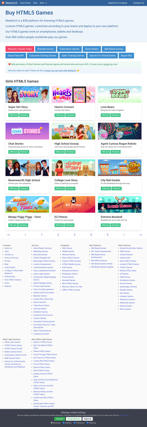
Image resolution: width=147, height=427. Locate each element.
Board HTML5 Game (41, 367)
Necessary (56, 423)
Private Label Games (41, 286)
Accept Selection (74, 419)
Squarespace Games (128, 287)
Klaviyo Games (126, 306)
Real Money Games (99, 260)
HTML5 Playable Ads (41, 258)
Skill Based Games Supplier (102, 267)
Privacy (8, 261)
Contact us (9, 254)
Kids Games (67, 267)
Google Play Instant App (43, 299)
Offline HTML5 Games (71, 290)
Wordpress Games (127, 280)
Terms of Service (11, 258)
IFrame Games (126, 283)
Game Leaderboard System (44, 271)
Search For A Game (118, 3)
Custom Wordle (39, 318)
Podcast (8, 286)
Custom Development (42, 264)
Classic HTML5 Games (71, 261)
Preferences (79, 423)
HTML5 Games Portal (13, 348)
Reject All (87, 419)
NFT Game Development (101, 251)
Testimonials (10, 276)
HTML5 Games (126, 267)
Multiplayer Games (70, 274)
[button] (8, 234)
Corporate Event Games (43, 315)
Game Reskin (92, 49)
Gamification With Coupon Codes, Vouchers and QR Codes (44, 406)
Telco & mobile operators (43, 289)
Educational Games (70, 271)
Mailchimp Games (127, 303)
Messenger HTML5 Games (44, 261)
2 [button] (58, 234)
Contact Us (138, 3)
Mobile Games (68, 251)
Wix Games (124, 293)
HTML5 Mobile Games (71, 264)
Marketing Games (40, 251)
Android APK (125, 258)
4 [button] (91, 234)
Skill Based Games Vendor (102, 264)
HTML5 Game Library (13, 345)
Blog (35, 3)
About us (8, 248)
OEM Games (125, 251)
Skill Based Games (113, 49)
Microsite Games (40, 254)
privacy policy (124, 415)
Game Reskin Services (42, 248)
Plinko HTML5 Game (41, 351)
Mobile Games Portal (13, 352)
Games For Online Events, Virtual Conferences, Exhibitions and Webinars (15, 364)
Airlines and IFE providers (43, 293)
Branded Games (46, 49)
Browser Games (68, 254)
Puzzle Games (68, 277)
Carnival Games (39, 309)
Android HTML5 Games (129, 264)
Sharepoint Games (127, 299)
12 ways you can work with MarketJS (59, 70)
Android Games (126, 254)
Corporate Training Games (42, 55)
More (42, 3)
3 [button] (74, 234)
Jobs (7, 251)
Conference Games (41, 334)
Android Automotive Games (131, 248)
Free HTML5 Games (13, 280)
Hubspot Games (126, 296)
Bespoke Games (40, 296)
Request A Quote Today (20, 49)
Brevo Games (125, 309)
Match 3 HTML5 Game (42, 342)
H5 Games (124, 274)
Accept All (59, 419)
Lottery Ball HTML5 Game (43, 361)
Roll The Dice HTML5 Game (44, 358)
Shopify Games (126, 290)
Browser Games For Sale (72, 287)
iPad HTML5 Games (128, 261)
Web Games (67, 248)
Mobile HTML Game (128, 271)
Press (7, 283)
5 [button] (107, 234)
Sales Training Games (73, 55)
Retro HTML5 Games (70, 258)
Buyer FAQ (126, 55)
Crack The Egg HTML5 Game (45, 354)
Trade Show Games (69, 49)
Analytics (67, 423)
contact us (108, 64)
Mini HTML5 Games (70, 283)
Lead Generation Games (43, 267)
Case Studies (25, 3)
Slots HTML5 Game (41, 370)
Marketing (91, 423)
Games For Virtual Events (102, 55)
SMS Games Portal (12, 358)
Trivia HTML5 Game (41, 364)
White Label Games (12, 342)
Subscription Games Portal (15, 355)
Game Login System (41, 274)
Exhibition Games (40, 312)
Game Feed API (16, 55)
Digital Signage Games (42, 283)
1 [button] (42, 234)
